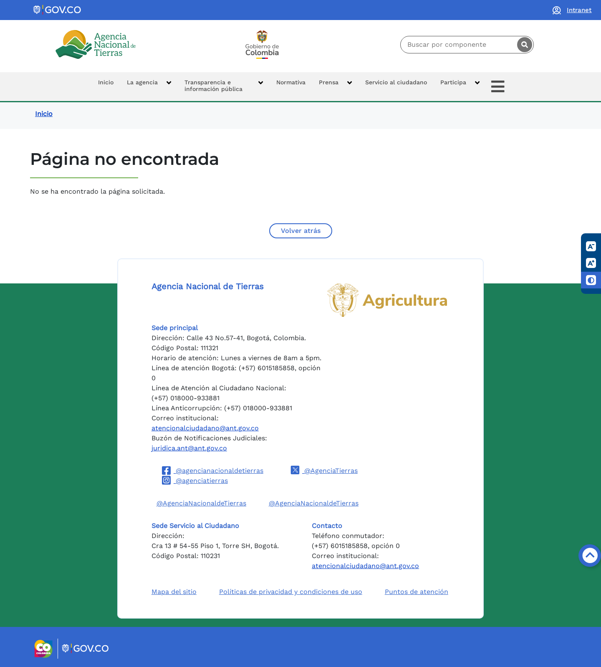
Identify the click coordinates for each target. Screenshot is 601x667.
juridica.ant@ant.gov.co (189, 448)
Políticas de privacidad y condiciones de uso (290, 592)
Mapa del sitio (174, 592)
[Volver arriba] (589, 555)
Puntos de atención (416, 592)
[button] (149, 86)
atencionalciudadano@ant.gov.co (205, 428)
